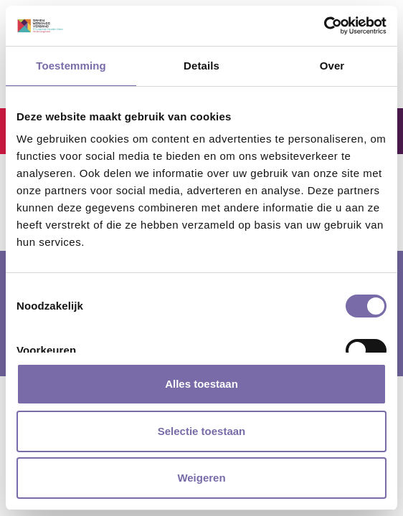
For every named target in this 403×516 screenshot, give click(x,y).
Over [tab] (332, 65)
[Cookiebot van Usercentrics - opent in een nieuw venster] (324, 25)
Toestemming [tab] (71, 65)
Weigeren (201, 478)
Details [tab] (201, 65)
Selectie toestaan (202, 431)
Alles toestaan (201, 384)
